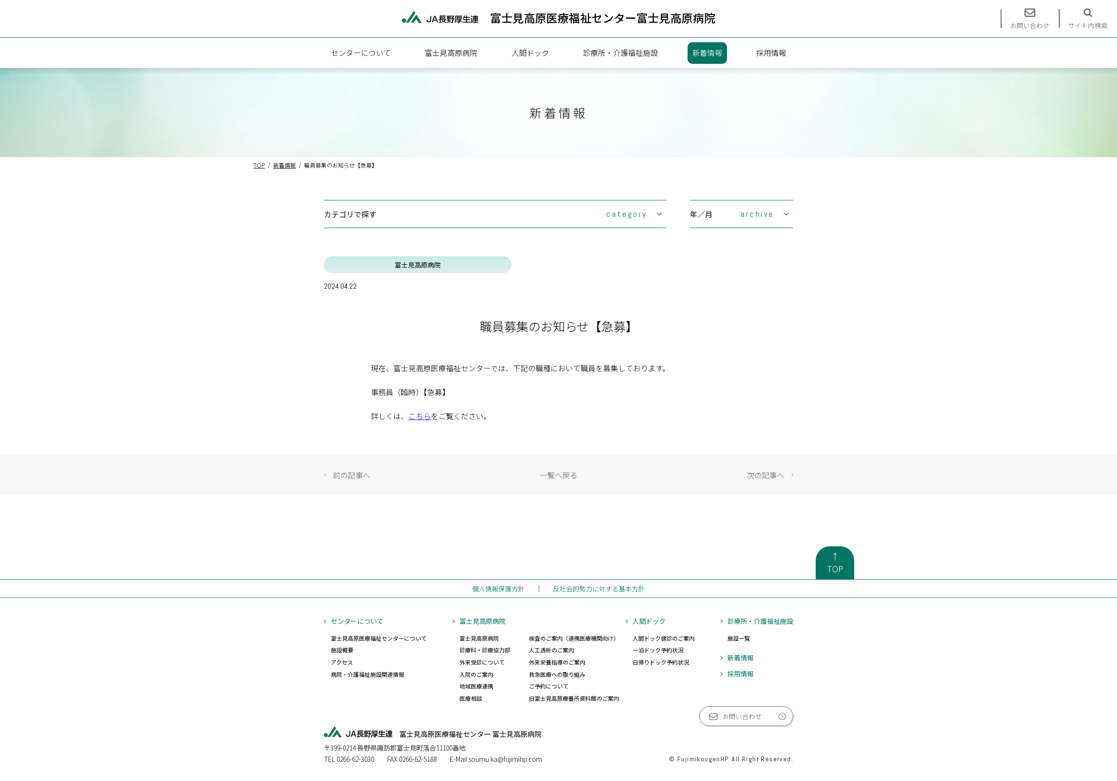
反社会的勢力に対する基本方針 (599, 588)
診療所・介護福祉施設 (620, 52)
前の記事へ (351, 475)
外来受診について (482, 662)
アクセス (342, 662)
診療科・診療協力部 (484, 650)
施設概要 (342, 650)
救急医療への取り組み (557, 674)
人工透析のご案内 (551, 650)
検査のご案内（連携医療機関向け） (574, 638)
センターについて (361, 52)
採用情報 (771, 52)
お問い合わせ (742, 716)
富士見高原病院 (451, 52)
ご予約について (548, 686)
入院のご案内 (476, 674)
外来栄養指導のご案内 (557, 662)
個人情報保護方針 (498, 588)
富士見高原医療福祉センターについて (379, 638)
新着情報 (707, 52)
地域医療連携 (476, 686)
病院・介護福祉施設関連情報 (367, 674)
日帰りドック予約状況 (661, 662)
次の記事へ (765, 475)
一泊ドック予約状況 (658, 650)
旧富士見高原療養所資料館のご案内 (574, 698)
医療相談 (470, 698)
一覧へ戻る (558, 475)
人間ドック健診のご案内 (664, 638)
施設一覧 (738, 638)
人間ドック (530, 52)
